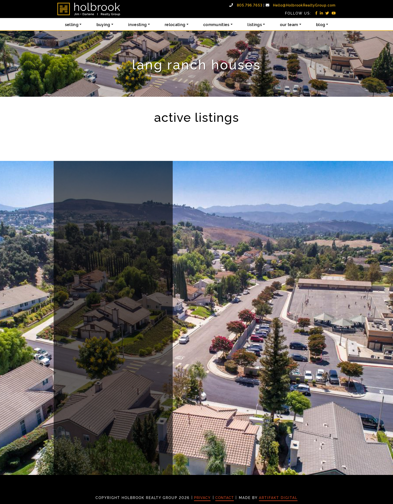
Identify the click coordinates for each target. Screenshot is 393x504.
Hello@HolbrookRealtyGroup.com (304, 5)
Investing (137, 24)
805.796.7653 (250, 5)
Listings (254, 24)
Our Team (289, 24)
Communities (216, 24)
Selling (72, 24)
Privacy (202, 497)
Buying (103, 24)
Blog (320, 24)
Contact (224, 497)
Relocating (175, 24)
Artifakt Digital (278, 497)
